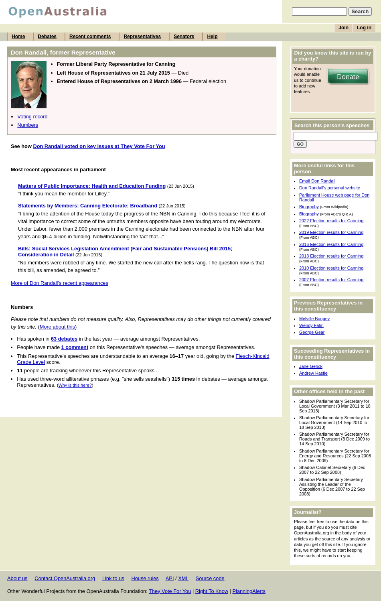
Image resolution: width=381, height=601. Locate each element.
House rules (144, 578)
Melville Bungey (314, 318)
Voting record (32, 117)
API (170, 578)
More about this (57, 327)
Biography (309, 206)
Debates (47, 36)
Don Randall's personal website (329, 187)
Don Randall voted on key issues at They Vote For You (99, 146)
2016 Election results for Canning (331, 244)
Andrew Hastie (313, 373)
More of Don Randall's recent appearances (59, 283)
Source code (210, 578)
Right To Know (211, 591)
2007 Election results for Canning (331, 279)
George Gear (311, 332)
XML (183, 578)
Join (343, 27)
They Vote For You (170, 591)
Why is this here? (75, 385)
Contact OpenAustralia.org (64, 578)
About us (17, 578)
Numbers (27, 125)
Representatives (142, 36)
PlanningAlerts (249, 591)
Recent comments (90, 36)
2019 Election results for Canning (331, 232)
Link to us (113, 578)
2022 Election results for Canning (331, 220)
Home (18, 36)
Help (212, 36)
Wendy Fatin (311, 325)
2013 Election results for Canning (331, 256)
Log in (364, 27)
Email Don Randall (317, 181)
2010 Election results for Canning (331, 268)
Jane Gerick (310, 366)
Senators (184, 36)
